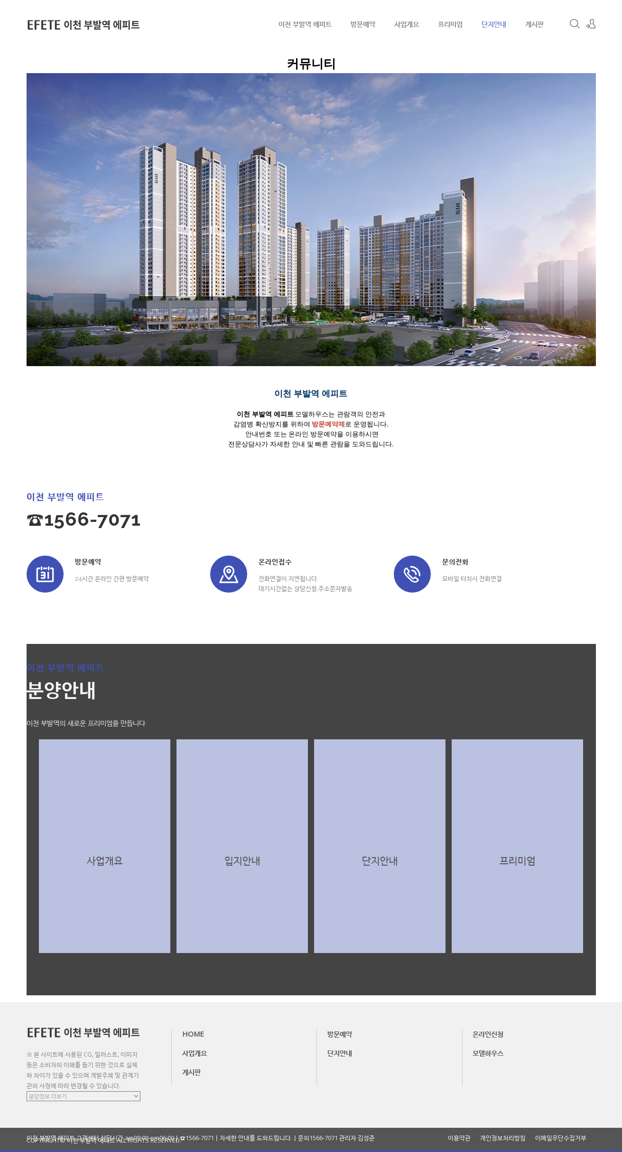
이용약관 (459, 1138)
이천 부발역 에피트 (305, 23)
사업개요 (406, 23)
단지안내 (494, 23)
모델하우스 (488, 1053)
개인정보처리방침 (503, 1138)
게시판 (534, 23)
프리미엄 (450, 23)
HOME (193, 1034)
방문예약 (363, 23)
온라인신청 (488, 1034)
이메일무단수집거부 (560, 1138)
